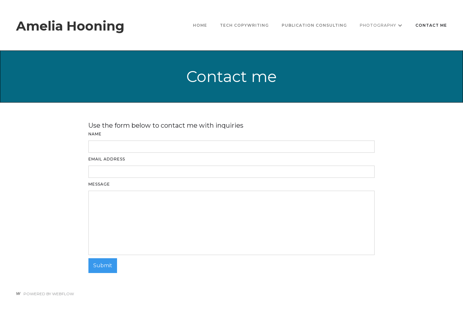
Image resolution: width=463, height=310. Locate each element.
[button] (381, 25)
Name (95, 134)
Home (200, 25)
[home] (70, 25)
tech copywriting (244, 25)
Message (99, 184)
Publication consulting (314, 25)
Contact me (431, 25)
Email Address (106, 159)
